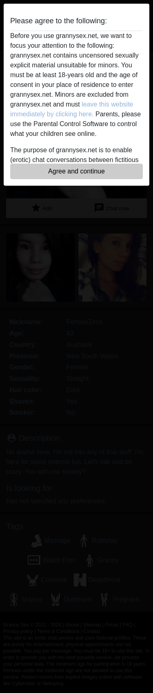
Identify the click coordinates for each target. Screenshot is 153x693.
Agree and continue (76, 171)
